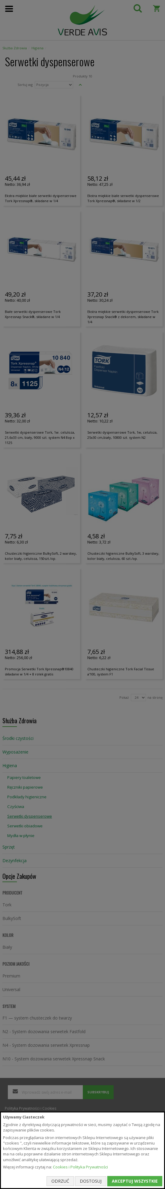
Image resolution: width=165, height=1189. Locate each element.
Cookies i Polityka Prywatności (80, 1167)
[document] (82, 1150)
